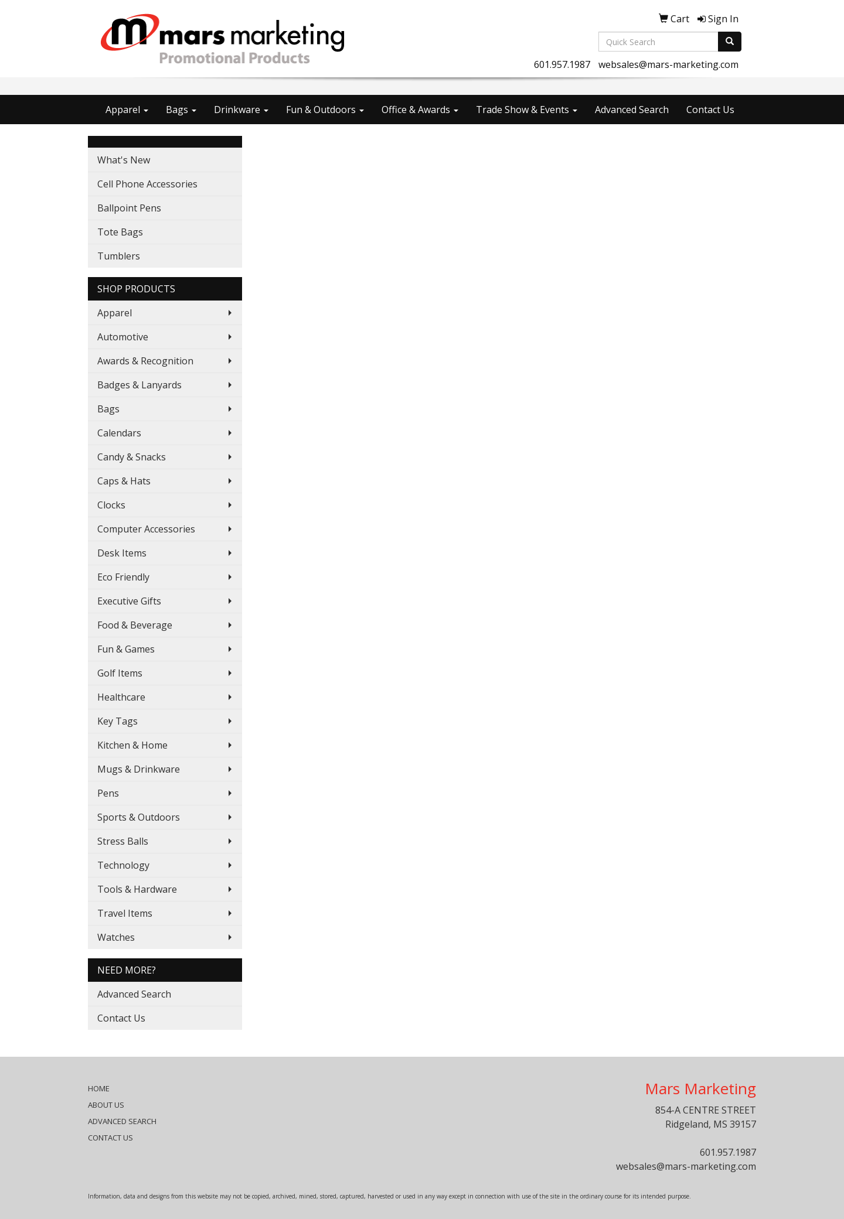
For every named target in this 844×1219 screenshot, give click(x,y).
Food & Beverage (134, 625)
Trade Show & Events (526, 109)
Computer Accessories (146, 529)
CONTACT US (110, 1137)
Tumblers (118, 256)
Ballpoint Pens (129, 208)
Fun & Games (126, 649)
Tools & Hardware (137, 889)
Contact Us (710, 109)
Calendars (119, 432)
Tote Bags (120, 232)
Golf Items (119, 673)
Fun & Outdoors (325, 109)
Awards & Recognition (145, 360)
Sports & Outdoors (138, 817)
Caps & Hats (124, 480)
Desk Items (122, 553)
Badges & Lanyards (139, 384)
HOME (99, 1088)
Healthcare (121, 697)
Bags (181, 109)
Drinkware (241, 109)
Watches (116, 937)
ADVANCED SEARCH (122, 1121)
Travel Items (124, 913)
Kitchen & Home (132, 745)
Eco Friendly (123, 577)
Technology (123, 865)
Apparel (127, 109)
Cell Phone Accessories (147, 183)
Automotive (122, 336)
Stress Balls (122, 841)
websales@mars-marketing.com (668, 64)
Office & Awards (420, 109)
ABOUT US (106, 1105)
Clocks (111, 504)
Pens (108, 793)
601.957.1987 (562, 64)
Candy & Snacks (131, 456)
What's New (123, 159)
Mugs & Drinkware (138, 769)
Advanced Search (632, 109)
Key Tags (117, 721)
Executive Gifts (129, 601)
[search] (729, 42)
